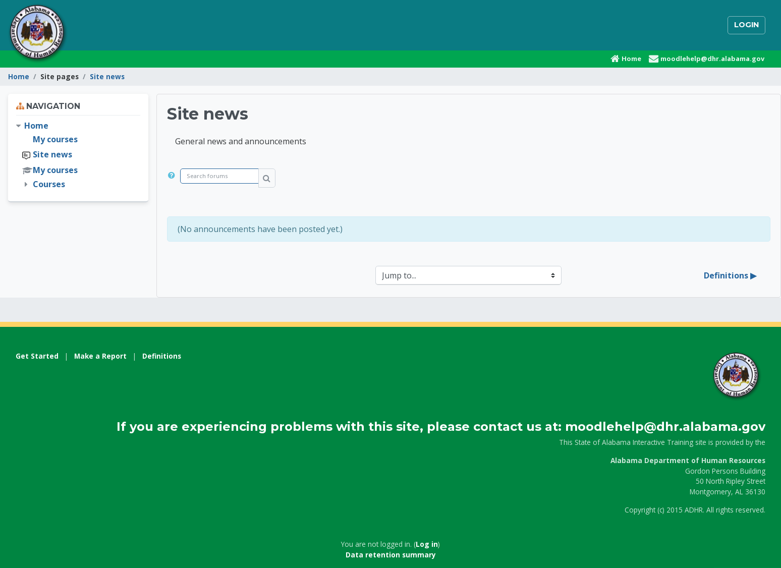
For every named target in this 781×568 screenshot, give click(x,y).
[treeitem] (78, 155)
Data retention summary (391, 554)
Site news (107, 76)
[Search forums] (219, 176)
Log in (427, 544)
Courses (49, 184)
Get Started (37, 356)
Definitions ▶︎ (730, 275)
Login (746, 24)
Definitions (161, 356)
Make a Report (100, 356)
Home (18, 76)
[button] (173, 178)
